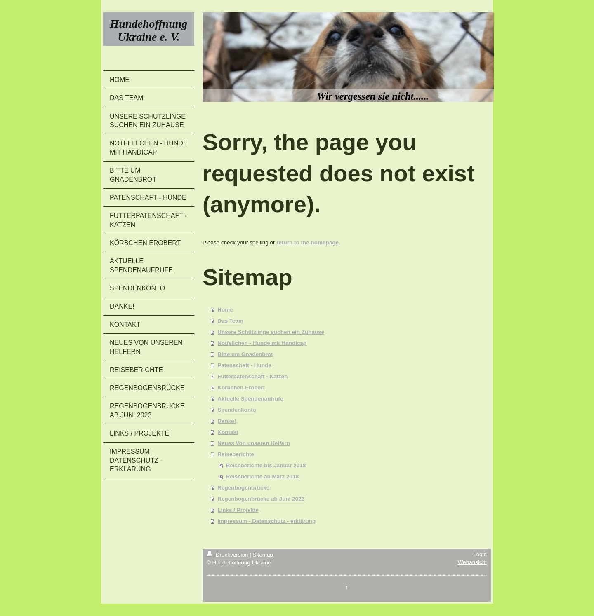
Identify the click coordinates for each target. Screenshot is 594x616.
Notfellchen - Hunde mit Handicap (261, 343)
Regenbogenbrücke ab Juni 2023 (260, 499)
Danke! (226, 421)
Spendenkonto (236, 410)
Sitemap (262, 555)
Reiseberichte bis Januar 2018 (266, 465)
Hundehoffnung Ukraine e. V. (149, 30)
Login (480, 554)
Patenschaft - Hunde (244, 365)
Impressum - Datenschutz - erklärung (266, 521)
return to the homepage (307, 242)
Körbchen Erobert (241, 387)
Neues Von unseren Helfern (253, 443)
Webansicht (472, 562)
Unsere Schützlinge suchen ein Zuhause (270, 332)
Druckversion (228, 555)
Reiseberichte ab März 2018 (262, 476)
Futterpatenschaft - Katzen (252, 376)
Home (225, 310)
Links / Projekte (238, 510)
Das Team (230, 321)
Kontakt (227, 432)
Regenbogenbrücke (243, 488)
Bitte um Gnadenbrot (245, 354)
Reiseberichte (235, 454)
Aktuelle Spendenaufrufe (250, 399)
